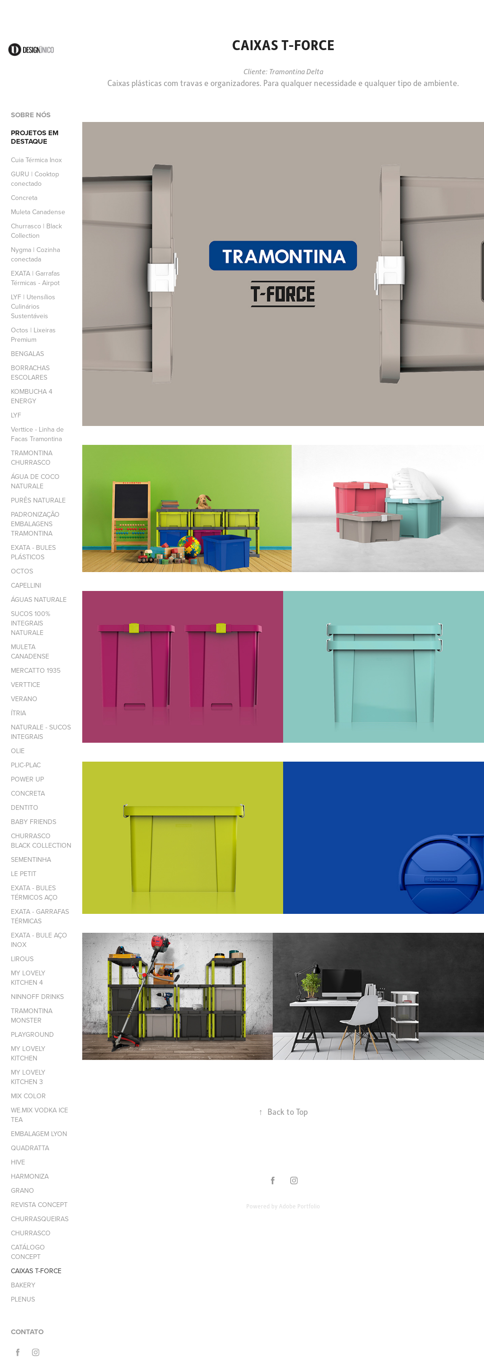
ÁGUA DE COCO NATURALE (35, 481)
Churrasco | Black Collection (36, 230)
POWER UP (27, 779)
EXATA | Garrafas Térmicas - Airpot (35, 278)
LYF (16, 415)
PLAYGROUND (32, 1034)
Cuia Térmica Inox (36, 160)
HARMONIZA (30, 1176)
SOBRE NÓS (31, 115)
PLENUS (23, 1299)
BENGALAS (27, 353)
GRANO (22, 1190)
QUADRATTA (30, 1148)
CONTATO (27, 1332)
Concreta (24, 197)
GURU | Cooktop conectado (35, 178)
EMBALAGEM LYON (39, 1133)
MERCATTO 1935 (35, 670)
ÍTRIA (18, 713)
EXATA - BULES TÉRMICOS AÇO (34, 892)
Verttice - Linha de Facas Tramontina (37, 434)
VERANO (24, 698)
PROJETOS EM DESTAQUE (35, 137)
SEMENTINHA (31, 859)
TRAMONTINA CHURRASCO (31, 457)
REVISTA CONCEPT (39, 1204)
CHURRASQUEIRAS (40, 1219)
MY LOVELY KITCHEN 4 (28, 977)
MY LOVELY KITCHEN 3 (28, 1077)
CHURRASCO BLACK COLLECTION (41, 840)
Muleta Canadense (38, 212)
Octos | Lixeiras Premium (33, 334)
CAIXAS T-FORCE (36, 1271)
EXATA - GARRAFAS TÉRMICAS (40, 916)
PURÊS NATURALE (38, 500)
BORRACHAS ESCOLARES (30, 372)
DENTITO (24, 807)
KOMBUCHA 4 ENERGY (31, 396)
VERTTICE (25, 684)
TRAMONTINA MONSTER (31, 1015)
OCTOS (22, 571)
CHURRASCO (31, 1233)
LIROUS (22, 959)
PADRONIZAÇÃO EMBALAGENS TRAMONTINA (35, 524)
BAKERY (23, 1285)
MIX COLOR (28, 1096)
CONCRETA (28, 793)
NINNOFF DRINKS (37, 996)
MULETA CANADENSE (30, 651)
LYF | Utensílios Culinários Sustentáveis (33, 306)
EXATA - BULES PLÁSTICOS (33, 552)
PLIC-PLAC (26, 765)
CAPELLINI (26, 585)
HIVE (18, 1162)
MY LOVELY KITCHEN (28, 1053)
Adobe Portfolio (299, 1206)
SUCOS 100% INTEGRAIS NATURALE (30, 623)
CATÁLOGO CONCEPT (28, 1251)
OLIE (18, 750)
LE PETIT (23, 873)
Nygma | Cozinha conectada (35, 254)
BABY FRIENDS (33, 821)
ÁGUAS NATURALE (39, 599)
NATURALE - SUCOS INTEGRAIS (41, 731)
